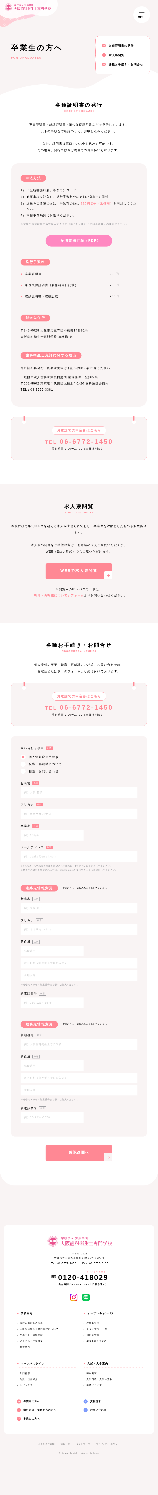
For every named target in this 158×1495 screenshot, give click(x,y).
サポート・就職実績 (31, 1365)
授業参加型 (93, 1353)
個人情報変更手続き (44, 757)
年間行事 (25, 1404)
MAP (100, 1288)
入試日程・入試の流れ (99, 1410)
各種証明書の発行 (121, 45)
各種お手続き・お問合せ (126, 64)
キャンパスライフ (32, 1394)
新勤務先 (32, 1035)
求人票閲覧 (116, 55)
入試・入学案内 (97, 1394)
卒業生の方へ (31, 1449)
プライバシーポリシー (108, 1474)
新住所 (30, 941)
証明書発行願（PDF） (81, 240)
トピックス (26, 1415)
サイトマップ (83, 1474)
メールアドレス (37, 847)
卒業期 (30, 826)
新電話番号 (33, 993)
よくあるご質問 (46, 1474)
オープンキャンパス (100, 1344)
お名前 (30, 783)
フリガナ (32, 804)
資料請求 (95, 1432)
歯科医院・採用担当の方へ (39, 1440)
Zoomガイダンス (97, 1371)
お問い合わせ (98, 1440)
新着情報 (25, 1377)
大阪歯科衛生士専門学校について (39, 1359)
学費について (94, 1415)
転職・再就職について (45, 764)
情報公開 (65, 1474)
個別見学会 (93, 1365)
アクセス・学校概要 (31, 1371)
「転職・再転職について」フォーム (57, 595)
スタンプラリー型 (97, 1359)
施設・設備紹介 (29, 1410)
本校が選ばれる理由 (31, 1353)
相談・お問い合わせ (44, 771)
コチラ (121, 224)
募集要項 (92, 1404)
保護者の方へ (31, 1432)
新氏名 (30, 898)
